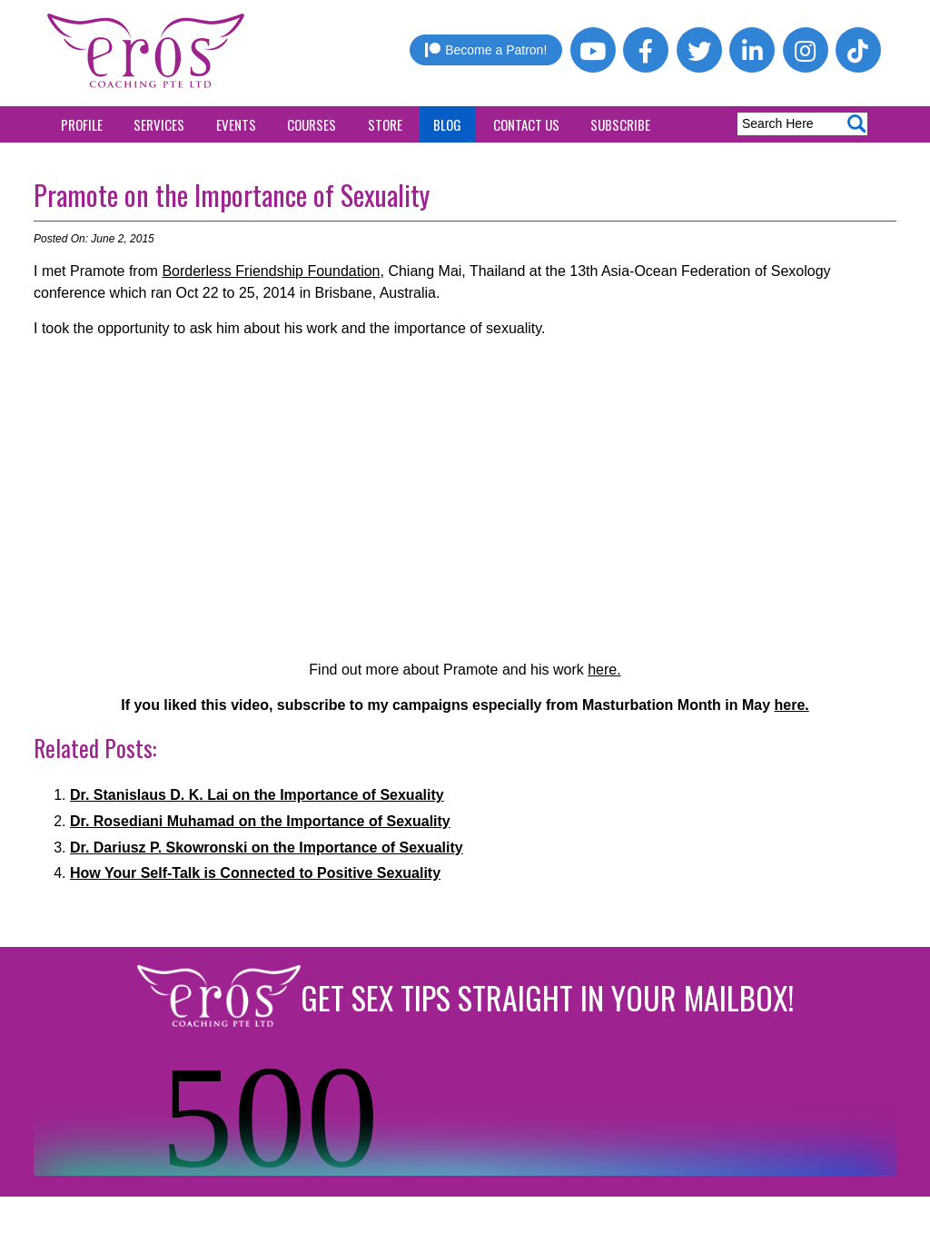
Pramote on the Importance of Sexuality (232, 194)
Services (159, 124)
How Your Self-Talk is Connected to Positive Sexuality (255, 873)
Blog (447, 124)
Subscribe (620, 124)
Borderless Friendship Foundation (271, 271)
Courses (311, 124)
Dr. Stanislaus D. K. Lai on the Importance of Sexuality (257, 795)
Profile (82, 124)
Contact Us (526, 124)
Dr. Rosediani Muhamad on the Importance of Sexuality (260, 821)
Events (236, 124)
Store (385, 124)
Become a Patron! (486, 50)
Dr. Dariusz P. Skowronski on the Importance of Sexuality (266, 847)
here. (604, 669)
